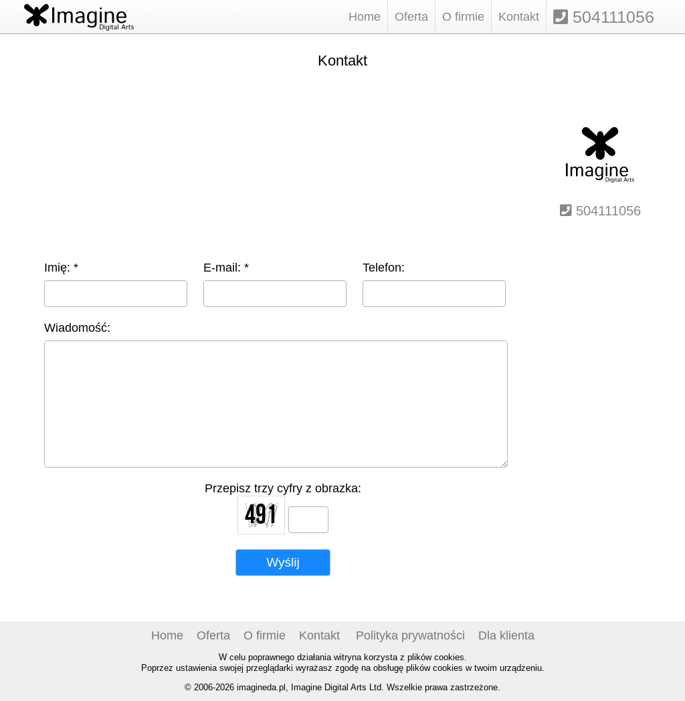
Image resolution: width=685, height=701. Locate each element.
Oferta (411, 16)
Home (365, 16)
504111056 (603, 16)
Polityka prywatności (410, 635)
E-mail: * (226, 267)
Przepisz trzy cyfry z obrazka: (283, 488)
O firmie (463, 16)
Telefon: (384, 267)
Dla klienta (506, 635)
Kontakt (518, 16)
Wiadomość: (77, 327)
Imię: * (61, 267)
